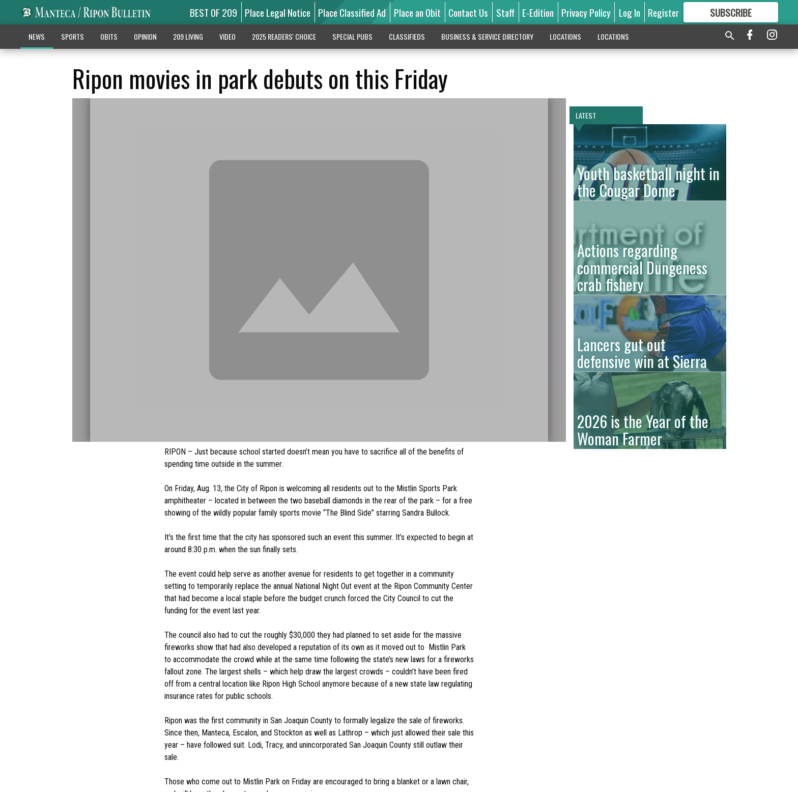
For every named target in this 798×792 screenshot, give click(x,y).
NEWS (36, 36)
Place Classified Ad (352, 12)
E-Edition (538, 12)
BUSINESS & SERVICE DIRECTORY (487, 36)
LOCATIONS (565, 36)
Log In (629, 12)
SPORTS (72, 36)
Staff (505, 12)
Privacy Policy (586, 12)
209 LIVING (188, 36)
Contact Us (468, 12)
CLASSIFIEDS (407, 36)
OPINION (145, 36)
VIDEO (227, 36)
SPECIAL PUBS (352, 36)
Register (663, 12)
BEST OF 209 (213, 12)
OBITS (109, 36)
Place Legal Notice (277, 12)
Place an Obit (417, 12)
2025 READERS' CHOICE (284, 36)
